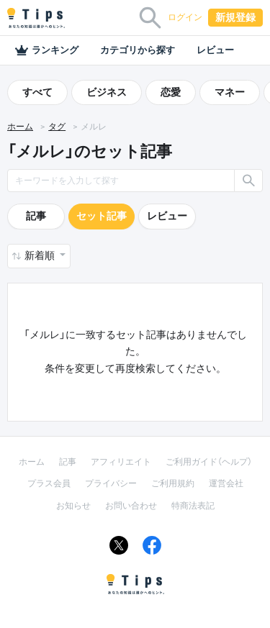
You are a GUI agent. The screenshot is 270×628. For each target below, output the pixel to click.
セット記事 (101, 216)
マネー (230, 92)
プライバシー (111, 483)
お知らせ (73, 506)
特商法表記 (193, 506)
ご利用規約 (172, 483)
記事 (36, 216)
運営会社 (226, 483)
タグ (57, 127)
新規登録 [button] (235, 17)
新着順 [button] (40, 255)
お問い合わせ (131, 506)
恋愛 (171, 92)
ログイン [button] (185, 17)
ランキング (46, 50)
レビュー (215, 50)
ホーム (20, 127)
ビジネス (106, 92)
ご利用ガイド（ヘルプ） (209, 462)
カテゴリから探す (137, 50)
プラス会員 (49, 483)
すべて (37, 92)
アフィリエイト (121, 462)
